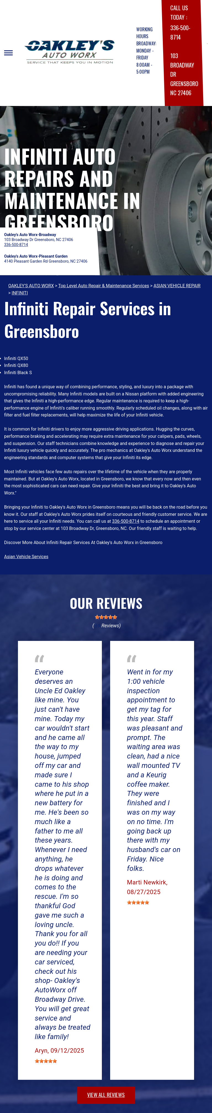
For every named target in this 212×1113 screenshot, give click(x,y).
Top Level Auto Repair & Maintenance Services (103, 285)
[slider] (106, 617)
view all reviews (106, 1094)
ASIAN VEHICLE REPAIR (176, 285)
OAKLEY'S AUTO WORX (31, 285)
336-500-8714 (125, 521)
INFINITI (20, 293)
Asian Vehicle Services (26, 556)
